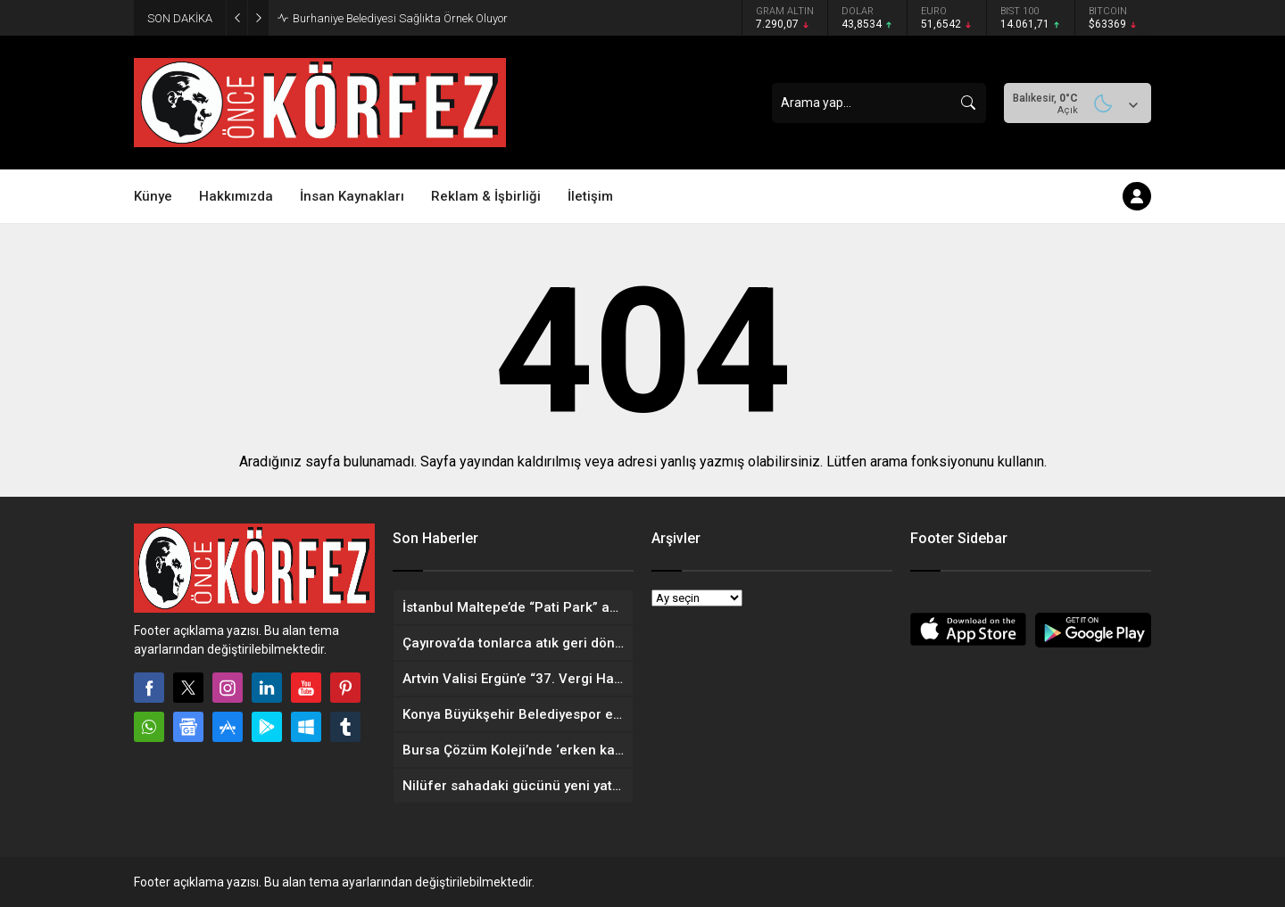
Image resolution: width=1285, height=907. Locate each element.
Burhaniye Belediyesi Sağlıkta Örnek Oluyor (400, 18)
